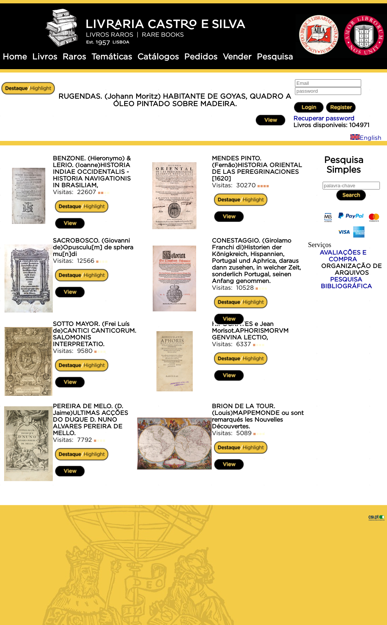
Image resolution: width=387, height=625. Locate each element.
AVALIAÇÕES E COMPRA (343, 255)
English (365, 137)
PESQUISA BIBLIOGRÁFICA (346, 282)
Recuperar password (323, 118)
